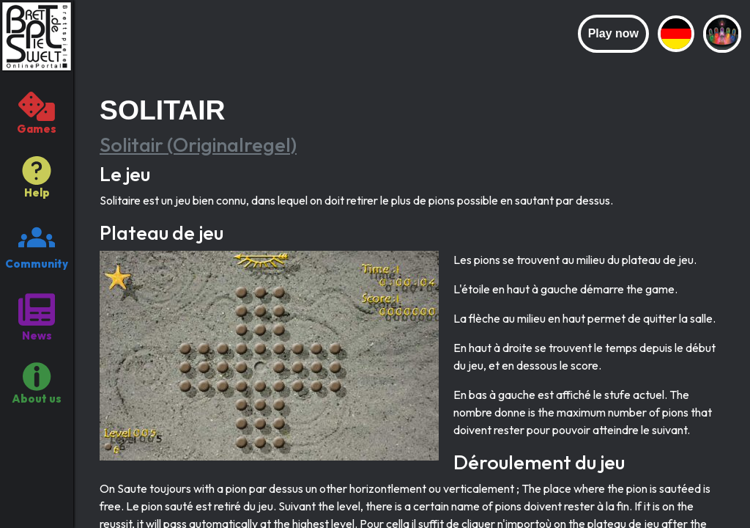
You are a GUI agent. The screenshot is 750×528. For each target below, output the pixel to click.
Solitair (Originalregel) (198, 144)
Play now (613, 33)
